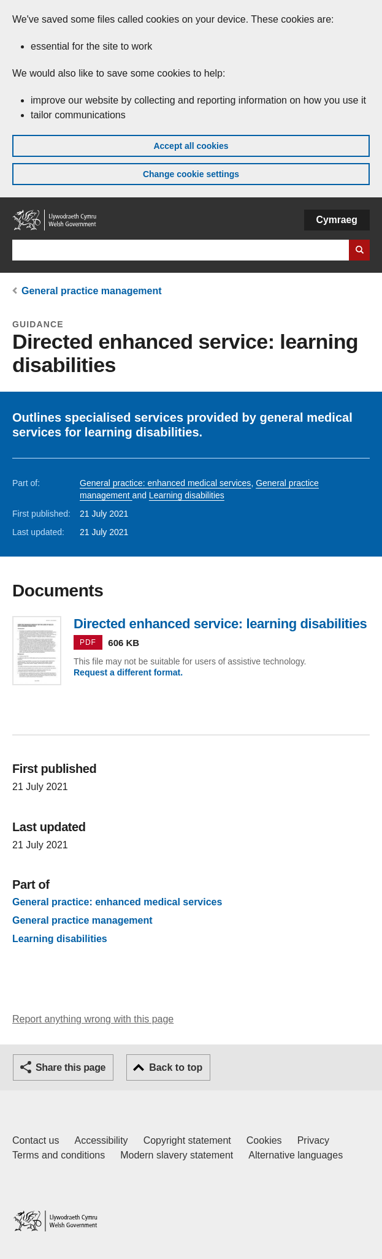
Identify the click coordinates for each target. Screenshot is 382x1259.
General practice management (91, 291)
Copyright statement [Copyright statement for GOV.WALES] (187, 1140)
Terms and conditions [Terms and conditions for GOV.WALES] (58, 1155)
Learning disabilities (186, 495)
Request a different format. (128, 672)
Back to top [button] (175, 1067)
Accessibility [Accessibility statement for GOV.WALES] (101, 1140)
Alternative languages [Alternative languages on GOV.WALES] (295, 1155)
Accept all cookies (190, 146)
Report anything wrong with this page (93, 1019)
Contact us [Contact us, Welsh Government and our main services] (35, 1140)
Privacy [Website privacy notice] (313, 1140)
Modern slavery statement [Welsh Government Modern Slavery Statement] (176, 1155)
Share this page (70, 1067)
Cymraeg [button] (336, 220)
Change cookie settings (191, 174)
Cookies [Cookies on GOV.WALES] (264, 1140)
